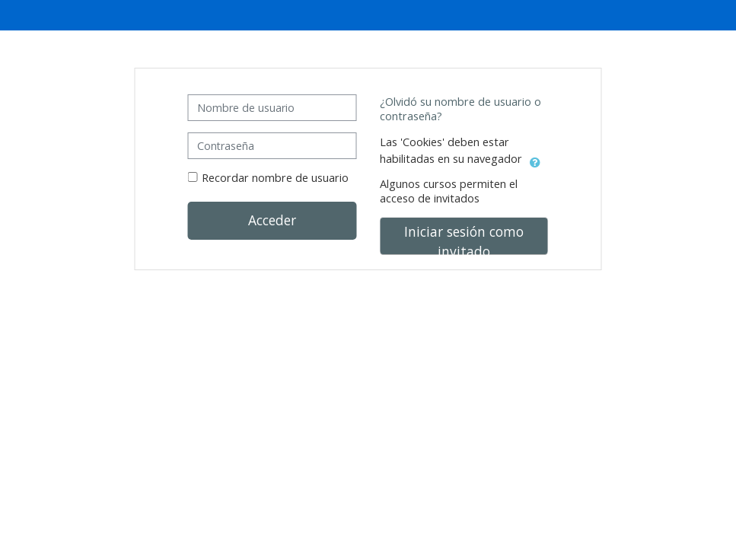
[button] (535, 159)
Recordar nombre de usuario (275, 177)
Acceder (272, 220)
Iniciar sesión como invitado (464, 238)
